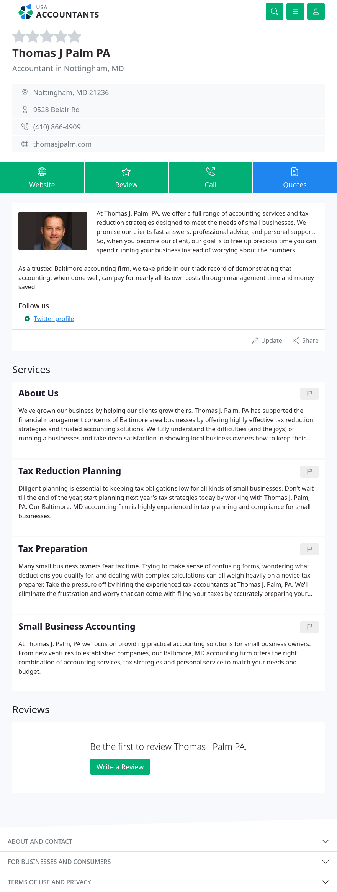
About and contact (40, 841)
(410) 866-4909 (57, 126)
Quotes (294, 177)
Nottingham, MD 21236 (71, 92)
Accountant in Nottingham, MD (68, 68)
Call (210, 177)
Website (42, 177)
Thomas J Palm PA (61, 53)
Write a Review (120, 766)
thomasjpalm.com (62, 144)
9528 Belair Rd (56, 109)
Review (126, 177)
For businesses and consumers (59, 862)
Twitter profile (54, 318)
